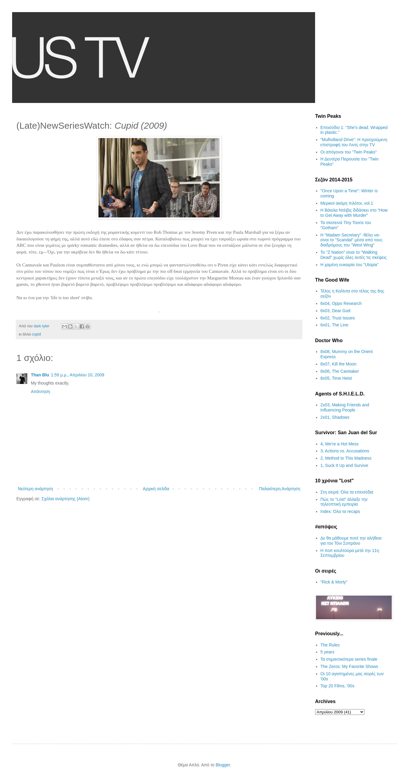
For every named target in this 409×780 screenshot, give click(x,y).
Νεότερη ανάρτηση (35, 488)
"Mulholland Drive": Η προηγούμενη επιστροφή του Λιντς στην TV (354, 142)
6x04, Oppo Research (341, 303)
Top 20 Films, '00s (337, 685)
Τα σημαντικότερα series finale (349, 659)
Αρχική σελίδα (156, 488)
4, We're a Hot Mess (340, 443)
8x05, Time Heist (336, 378)
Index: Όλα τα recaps (340, 511)
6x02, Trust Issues (338, 318)
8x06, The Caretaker (340, 371)
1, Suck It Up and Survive (344, 465)
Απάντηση (40, 391)
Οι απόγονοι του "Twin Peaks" (349, 152)
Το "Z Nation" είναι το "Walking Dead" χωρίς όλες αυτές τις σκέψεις (354, 255)
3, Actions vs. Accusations (345, 450)
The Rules (330, 645)
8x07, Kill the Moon (339, 364)
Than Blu (40, 374)
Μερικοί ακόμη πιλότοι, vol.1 (347, 203)
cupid (36, 334)
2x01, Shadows (335, 417)
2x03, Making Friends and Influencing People (345, 407)
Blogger (223, 764)
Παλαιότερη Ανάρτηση (279, 488)
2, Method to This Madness (346, 458)
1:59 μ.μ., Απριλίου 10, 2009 (77, 374)
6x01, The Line (334, 324)
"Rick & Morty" (334, 582)
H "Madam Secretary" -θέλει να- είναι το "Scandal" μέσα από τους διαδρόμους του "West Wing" (352, 240)
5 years (327, 651)
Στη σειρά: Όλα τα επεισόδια (347, 492)
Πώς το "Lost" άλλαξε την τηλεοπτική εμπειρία (344, 502)
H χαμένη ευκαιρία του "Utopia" (350, 264)
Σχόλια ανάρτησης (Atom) (66, 498)
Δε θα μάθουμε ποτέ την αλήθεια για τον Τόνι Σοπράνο (351, 541)
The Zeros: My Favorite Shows (349, 666)
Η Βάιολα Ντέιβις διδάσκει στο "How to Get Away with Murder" (354, 213)
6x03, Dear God (336, 310)
